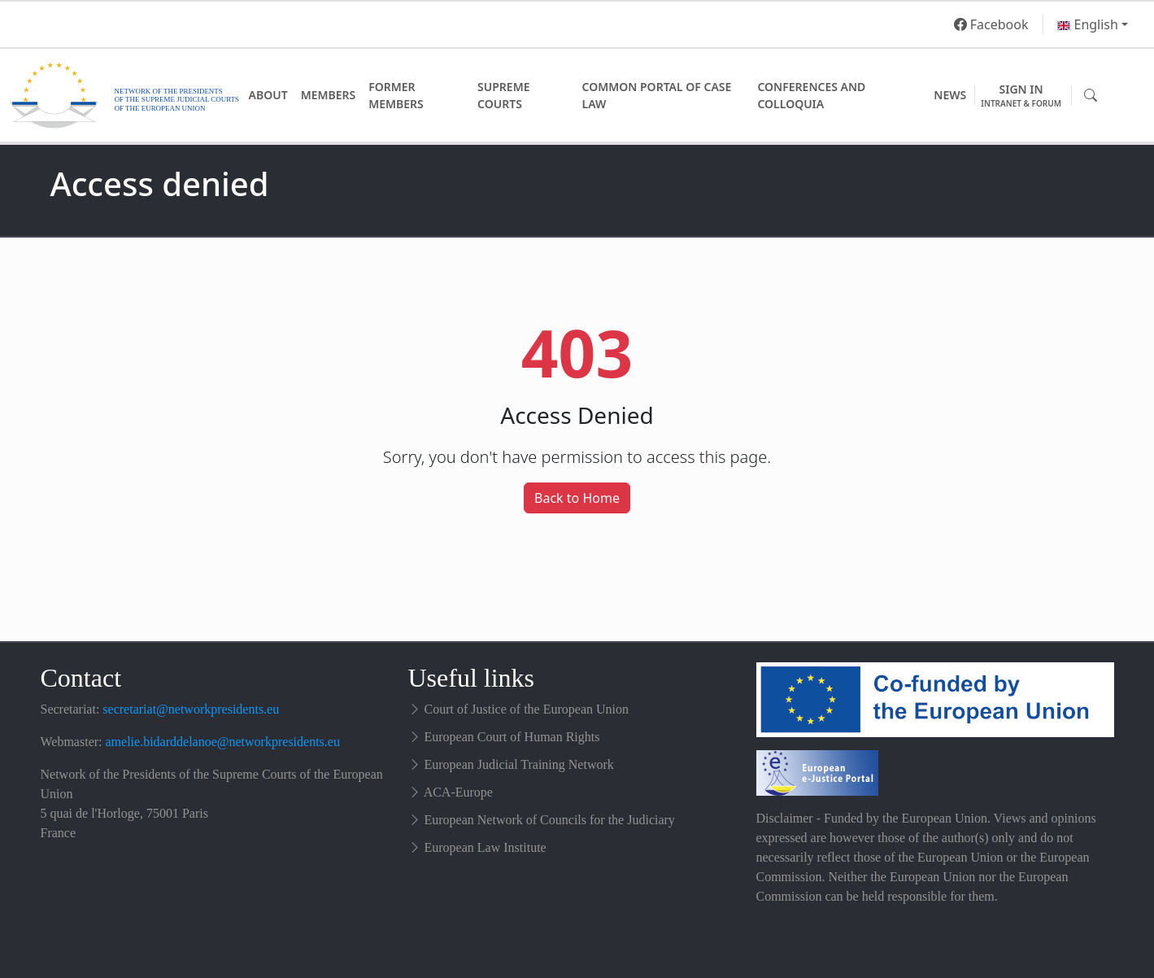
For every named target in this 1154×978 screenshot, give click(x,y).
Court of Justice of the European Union (527, 709)
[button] (1092, 24)
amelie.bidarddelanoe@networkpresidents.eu (223, 742)
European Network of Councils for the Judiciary (550, 820)
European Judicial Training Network (519, 764)
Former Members (396, 95)
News (950, 95)
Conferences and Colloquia (811, 95)
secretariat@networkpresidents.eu (190, 709)
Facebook (991, 24)
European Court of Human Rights (512, 737)
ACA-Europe (458, 792)
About (268, 95)
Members (328, 95)
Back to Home (577, 498)
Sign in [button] (1021, 95)
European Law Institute (486, 847)
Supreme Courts (503, 95)
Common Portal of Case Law (657, 95)
